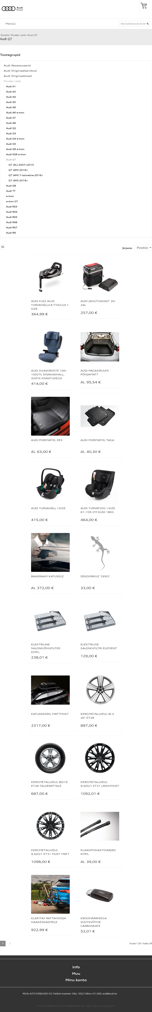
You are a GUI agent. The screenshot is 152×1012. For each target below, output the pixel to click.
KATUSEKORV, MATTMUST (50, 713)
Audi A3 (11, 91)
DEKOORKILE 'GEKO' (95, 576)
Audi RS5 (11, 217)
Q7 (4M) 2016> (18, 170)
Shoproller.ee (146, 993)
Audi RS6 (11, 222)
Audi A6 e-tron (15, 112)
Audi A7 (11, 118)
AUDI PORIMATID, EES (46, 440)
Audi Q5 (11, 144)
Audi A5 (11, 102)
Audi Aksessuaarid (17, 65)
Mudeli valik (18, 35)
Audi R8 (11, 232)
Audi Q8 (11, 185)
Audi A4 (11, 97)
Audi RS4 (11, 212)
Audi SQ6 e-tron (16, 154)
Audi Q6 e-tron (15, 149)
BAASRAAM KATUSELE (47, 576)
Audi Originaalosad (18, 75)
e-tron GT (12, 201)
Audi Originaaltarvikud (20, 70)
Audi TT (10, 191)
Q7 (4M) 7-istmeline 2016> (26, 175)
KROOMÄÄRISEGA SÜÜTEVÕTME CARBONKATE (94, 922)
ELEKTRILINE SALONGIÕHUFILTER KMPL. (45, 648)
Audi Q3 (11, 133)
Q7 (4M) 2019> (18, 180)
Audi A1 (11, 86)
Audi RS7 (11, 227)
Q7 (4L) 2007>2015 (21, 165)
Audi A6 (11, 107)
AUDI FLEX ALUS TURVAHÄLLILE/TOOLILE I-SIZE (50, 305)
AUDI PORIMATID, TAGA (97, 440)
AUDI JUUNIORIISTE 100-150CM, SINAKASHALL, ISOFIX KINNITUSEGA (49, 374)
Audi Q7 (32, 35)
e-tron (10, 196)
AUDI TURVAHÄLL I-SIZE (48, 508)
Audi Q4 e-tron (15, 138)
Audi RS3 (11, 206)
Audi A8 (11, 123)
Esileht (4, 35)
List (2, 247)
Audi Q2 (11, 128)
